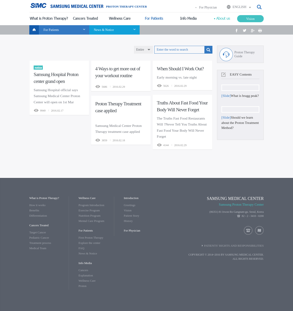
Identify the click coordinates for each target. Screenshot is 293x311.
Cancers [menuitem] (83, 270)
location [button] (259, 230)
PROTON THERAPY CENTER (126, 6)
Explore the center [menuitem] (89, 243)
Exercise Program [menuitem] (89, 210)
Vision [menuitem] (128, 210)
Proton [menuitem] (83, 286)
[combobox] (143, 50)
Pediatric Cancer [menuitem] (39, 237)
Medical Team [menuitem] (37, 248)
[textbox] (179, 50)
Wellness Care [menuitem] (87, 280)
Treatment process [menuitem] (40, 243)
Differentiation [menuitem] (38, 215)
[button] (259, 7)
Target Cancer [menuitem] (37, 232)
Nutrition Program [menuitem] (89, 215)
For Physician (208, 7)
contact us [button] (248, 230)
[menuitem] (48, 18)
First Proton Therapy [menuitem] (91, 237)
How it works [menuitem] (37, 205)
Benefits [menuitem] (34, 210)
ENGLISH (239, 7)
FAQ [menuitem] (81, 248)
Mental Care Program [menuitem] (91, 221)
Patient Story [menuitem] (131, 215)
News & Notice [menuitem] (88, 253)
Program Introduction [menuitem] (91, 205)
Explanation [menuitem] (86, 275)
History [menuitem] (128, 221)
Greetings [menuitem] (130, 205)
